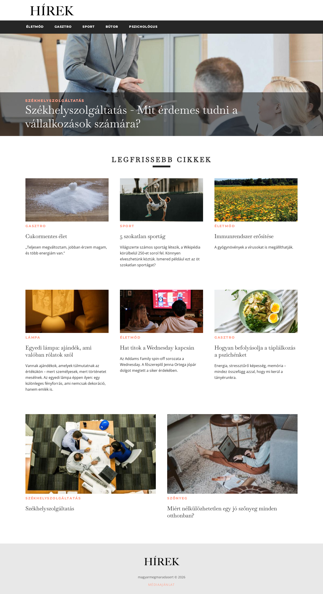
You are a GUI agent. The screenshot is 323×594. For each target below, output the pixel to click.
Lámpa (32, 337)
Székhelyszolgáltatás (54, 100)
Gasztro (35, 226)
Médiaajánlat (161, 584)
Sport (127, 226)
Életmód (224, 226)
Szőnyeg (177, 498)
